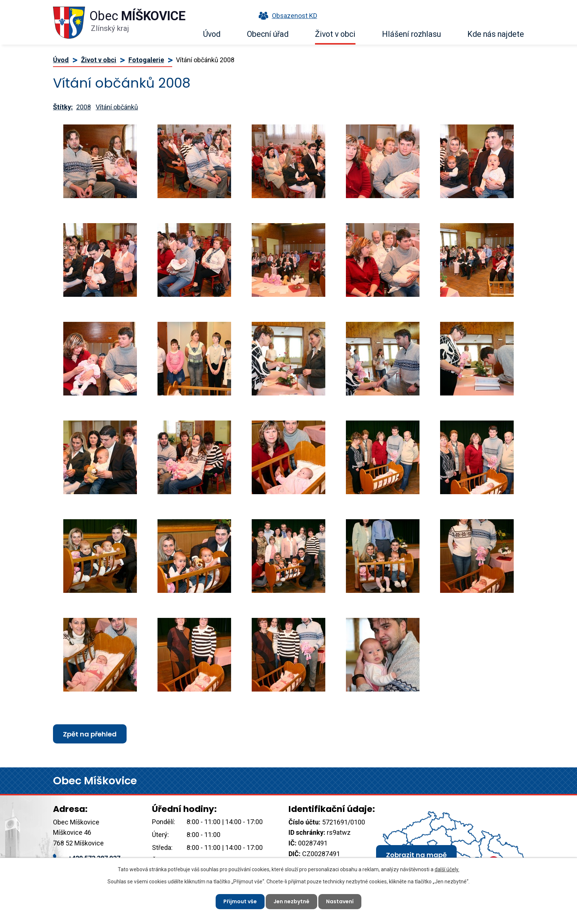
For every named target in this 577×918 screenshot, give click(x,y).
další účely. (447, 869)
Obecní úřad (267, 34)
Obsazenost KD (286, 16)
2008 (83, 107)
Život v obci (335, 34)
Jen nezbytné (291, 901)
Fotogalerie (146, 60)
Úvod (211, 34)
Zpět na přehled (90, 734)
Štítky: (63, 107)
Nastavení (340, 901)
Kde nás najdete (495, 34)
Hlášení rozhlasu (411, 34)
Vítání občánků (117, 107)
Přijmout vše (240, 901)
